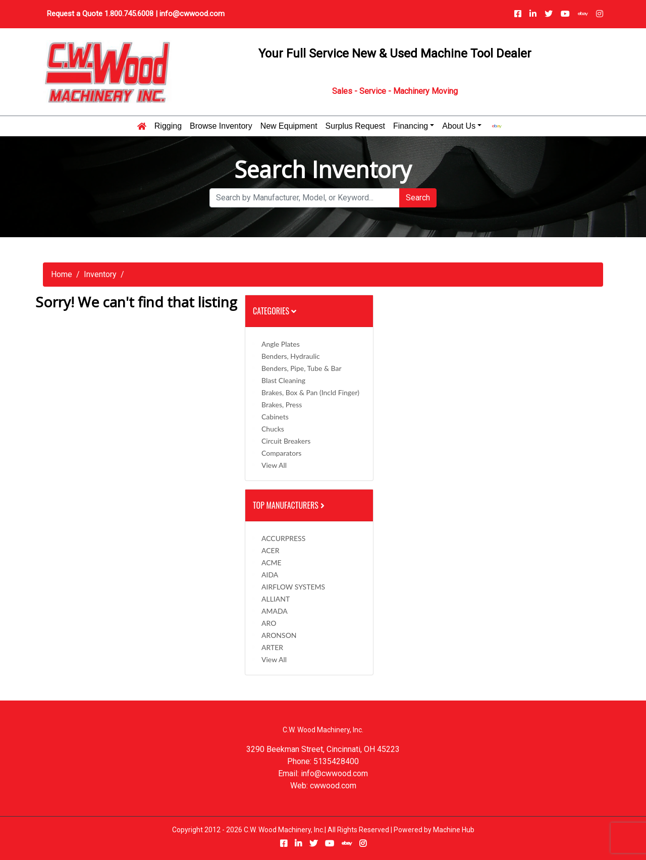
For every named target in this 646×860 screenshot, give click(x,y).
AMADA (274, 611)
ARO (268, 623)
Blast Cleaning (283, 380)
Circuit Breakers (285, 441)
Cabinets (275, 416)
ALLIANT (275, 599)
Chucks (272, 428)
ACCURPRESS (283, 538)
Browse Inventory (221, 126)
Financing (410, 126)
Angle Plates (280, 344)
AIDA (269, 574)
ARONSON (279, 635)
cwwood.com (333, 785)
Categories (274, 311)
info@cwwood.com (192, 13)
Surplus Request (355, 126)
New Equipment (288, 126)
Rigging (168, 126)
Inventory (100, 274)
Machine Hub (453, 830)
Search (418, 197)
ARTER (272, 647)
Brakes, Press (281, 404)
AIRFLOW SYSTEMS (293, 586)
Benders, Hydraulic (290, 356)
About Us (458, 126)
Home (61, 274)
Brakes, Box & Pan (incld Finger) (310, 392)
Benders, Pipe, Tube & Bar (301, 368)
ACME (271, 562)
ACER (270, 550)
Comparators (281, 453)
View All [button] (274, 465)
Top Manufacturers (290, 505)
